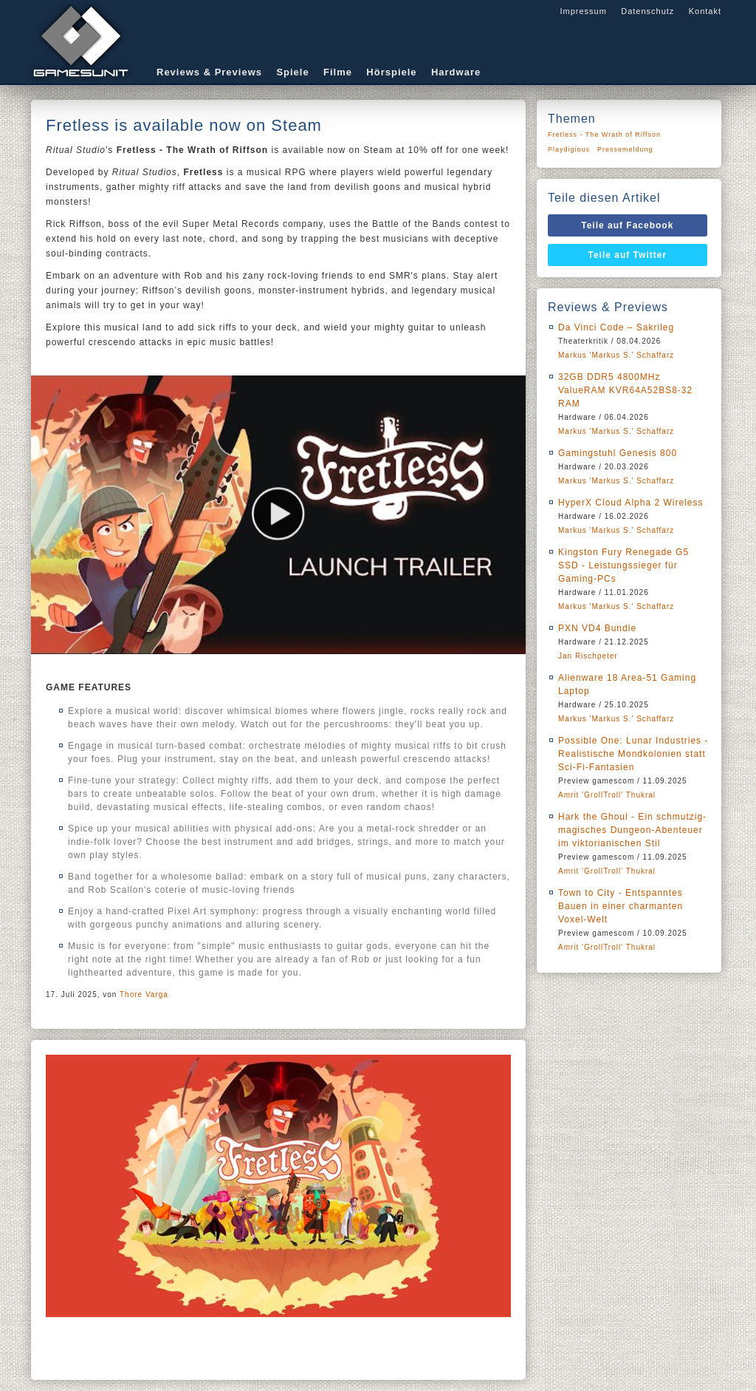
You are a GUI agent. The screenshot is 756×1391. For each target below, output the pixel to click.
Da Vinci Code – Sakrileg (616, 327)
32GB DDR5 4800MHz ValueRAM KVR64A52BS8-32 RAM (625, 390)
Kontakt (705, 11)
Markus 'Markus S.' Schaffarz (616, 355)
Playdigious (569, 149)
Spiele (292, 72)
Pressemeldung (625, 149)
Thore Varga (144, 994)
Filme (337, 72)
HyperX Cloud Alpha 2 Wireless (630, 502)
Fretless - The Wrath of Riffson (604, 134)
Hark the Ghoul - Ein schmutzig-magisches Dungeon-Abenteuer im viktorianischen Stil (632, 830)
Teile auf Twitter (627, 255)
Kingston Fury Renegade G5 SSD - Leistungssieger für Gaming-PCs (623, 565)
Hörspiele (391, 72)
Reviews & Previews (209, 72)
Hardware (456, 72)
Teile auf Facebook (627, 225)
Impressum (583, 11)
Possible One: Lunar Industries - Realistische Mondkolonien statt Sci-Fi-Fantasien (633, 753)
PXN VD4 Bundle (597, 628)
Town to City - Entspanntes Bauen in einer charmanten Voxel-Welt (620, 906)
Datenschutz (647, 11)
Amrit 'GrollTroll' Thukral (607, 795)
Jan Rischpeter (588, 656)
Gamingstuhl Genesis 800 (617, 453)
